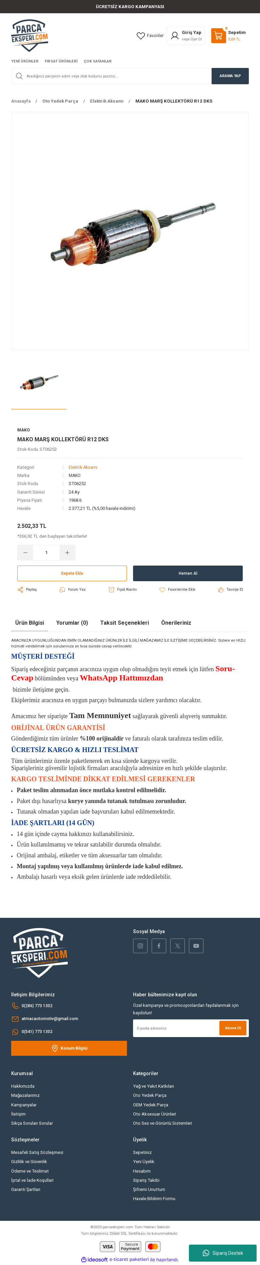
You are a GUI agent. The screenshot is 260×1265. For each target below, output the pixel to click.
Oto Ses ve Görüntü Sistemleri (162, 1123)
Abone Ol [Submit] (232, 1028)
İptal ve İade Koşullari (32, 1180)
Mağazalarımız (25, 1095)
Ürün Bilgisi (29, 623)
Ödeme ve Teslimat (30, 1171)
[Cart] (228, 35)
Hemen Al (188, 573)
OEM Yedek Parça (150, 1105)
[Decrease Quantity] (25, 553)
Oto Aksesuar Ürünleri (154, 1114)
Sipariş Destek (223, 1253)
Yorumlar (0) (72, 623)
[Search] (130, 76)
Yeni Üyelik (143, 1161)
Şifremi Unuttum (149, 1189)
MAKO (75, 475)
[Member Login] (186, 35)
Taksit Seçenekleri (124, 623)
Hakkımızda (23, 1086)
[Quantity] (46, 553)
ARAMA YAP (230, 75)
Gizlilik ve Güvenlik (29, 1161)
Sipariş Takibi (146, 1180)
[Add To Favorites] (176, 590)
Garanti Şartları (25, 1189)
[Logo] (29, 35)
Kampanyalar (24, 1105)
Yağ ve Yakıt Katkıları (153, 1086)
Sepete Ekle (72, 573)
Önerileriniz (176, 623)
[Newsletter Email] (191, 1028)
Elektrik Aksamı (84, 467)
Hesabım (142, 1171)
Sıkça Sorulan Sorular (32, 1123)
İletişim (18, 1114)
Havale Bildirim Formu (154, 1199)
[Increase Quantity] (67, 553)
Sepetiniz (142, 1152)
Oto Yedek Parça (150, 1095)
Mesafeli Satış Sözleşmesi (37, 1152)
